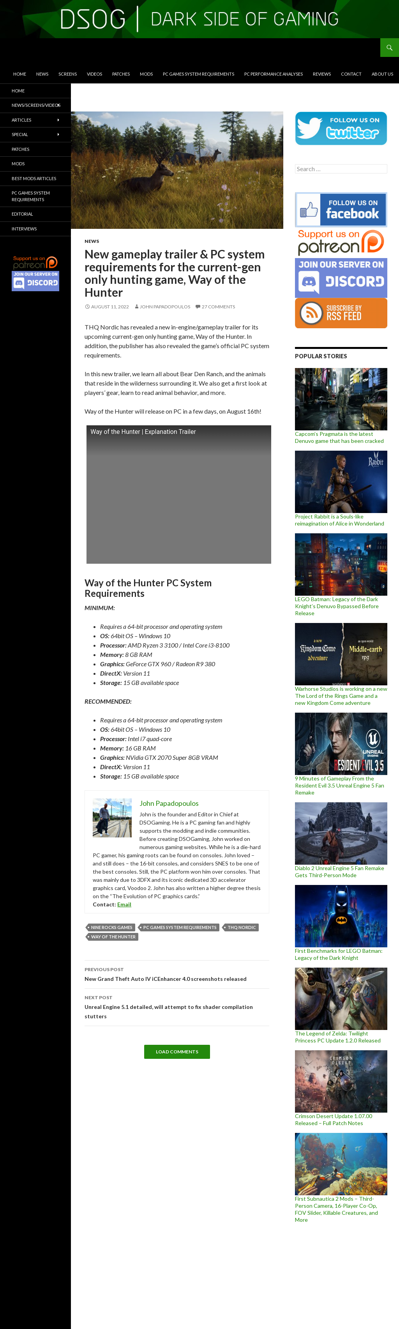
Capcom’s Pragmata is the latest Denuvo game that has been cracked (339, 437)
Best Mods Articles (34, 178)
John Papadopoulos (165, 307)
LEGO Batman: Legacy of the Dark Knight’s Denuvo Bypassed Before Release (337, 606)
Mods (146, 73)
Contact (351, 73)
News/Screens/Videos (36, 105)
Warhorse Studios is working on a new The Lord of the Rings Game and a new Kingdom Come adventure (341, 695)
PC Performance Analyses (273, 73)
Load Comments (177, 1052)
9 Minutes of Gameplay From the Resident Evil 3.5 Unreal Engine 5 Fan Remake (339, 785)
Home (19, 73)
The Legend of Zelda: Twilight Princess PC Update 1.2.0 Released (338, 1037)
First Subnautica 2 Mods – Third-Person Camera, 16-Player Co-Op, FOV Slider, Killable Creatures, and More (336, 1209)
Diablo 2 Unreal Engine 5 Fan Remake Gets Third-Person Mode (339, 871)
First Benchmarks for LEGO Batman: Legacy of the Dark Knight (339, 954)
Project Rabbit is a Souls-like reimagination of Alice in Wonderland (339, 520)
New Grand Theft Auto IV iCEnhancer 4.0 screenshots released (177, 973)
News (42, 73)
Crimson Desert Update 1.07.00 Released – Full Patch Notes (333, 1119)
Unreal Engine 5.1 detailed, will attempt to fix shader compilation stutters (177, 1006)
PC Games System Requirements (198, 73)
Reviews (322, 73)
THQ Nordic (242, 927)
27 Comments (218, 307)
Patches (121, 73)
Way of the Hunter (113, 936)
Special (20, 134)
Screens (67, 73)
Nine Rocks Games (111, 927)
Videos (94, 73)
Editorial (22, 213)
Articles (21, 119)
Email (124, 904)
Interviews (24, 228)
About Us (382, 73)
